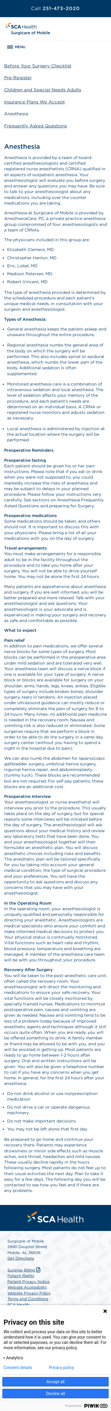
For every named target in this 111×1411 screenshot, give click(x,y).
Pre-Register (18, 77)
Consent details (18, 1367)
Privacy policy (61, 1367)
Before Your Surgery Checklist (37, 66)
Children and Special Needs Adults (42, 90)
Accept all (55, 1381)
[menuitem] (55, 1217)
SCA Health (18, 1305)
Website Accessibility (27, 1287)
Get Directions (20, 1258)
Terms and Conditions (27, 1299)
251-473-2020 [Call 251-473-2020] (55, 8)
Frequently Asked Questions (35, 126)
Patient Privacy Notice (28, 1281)
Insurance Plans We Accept (34, 102)
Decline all (55, 1393)
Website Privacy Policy (29, 1293)
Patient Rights (20, 1276)
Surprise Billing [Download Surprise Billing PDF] (24, 1270)
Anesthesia (16, 113)
